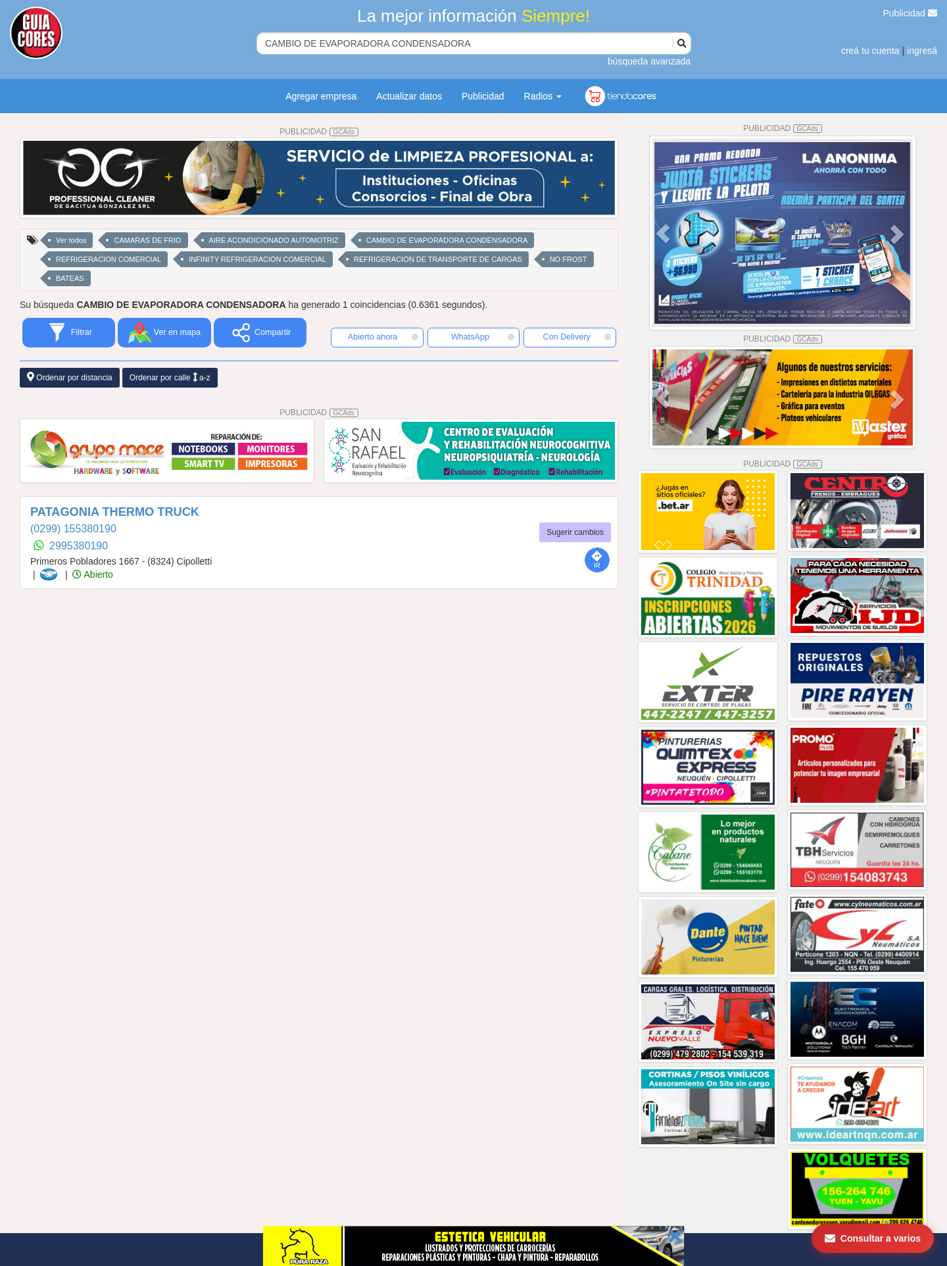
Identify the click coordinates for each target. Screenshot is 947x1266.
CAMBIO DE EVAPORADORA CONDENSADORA (447, 240)
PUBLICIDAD (318, 131)
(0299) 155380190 (73, 528)
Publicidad (910, 13)
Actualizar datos (409, 96)
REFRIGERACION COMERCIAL (108, 259)
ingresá (922, 50)
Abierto (92, 574)
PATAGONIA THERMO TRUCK (114, 512)
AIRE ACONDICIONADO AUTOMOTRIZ (274, 240)
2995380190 (78, 545)
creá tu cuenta (870, 50)
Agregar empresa (320, 96)
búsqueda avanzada (649, 61)
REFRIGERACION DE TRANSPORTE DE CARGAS (438, 259)
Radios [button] (543, 96)
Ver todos (71, 240)
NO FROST (568, 259)
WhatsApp (482, 337)
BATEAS (70, 278)
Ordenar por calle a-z (170, 377)
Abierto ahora (383, 337)
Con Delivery (577, 337)
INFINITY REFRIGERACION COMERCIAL (257, 259)
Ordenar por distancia (69, 377)
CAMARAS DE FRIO (147, 240)
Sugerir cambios (575, 532)
